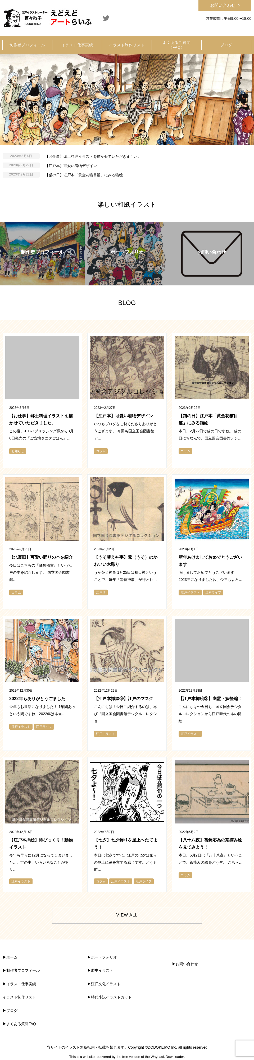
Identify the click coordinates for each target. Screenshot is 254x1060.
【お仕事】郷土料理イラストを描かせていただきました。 (93, 156)
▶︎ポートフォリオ (102, 957)
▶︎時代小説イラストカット (109, 997)
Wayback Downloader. (168, 1057)
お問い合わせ (222, 5)
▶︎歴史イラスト (100, 970)
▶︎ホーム (10, 957)
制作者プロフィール (23, 970)
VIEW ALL (127, 915)
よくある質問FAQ (21, 1024)
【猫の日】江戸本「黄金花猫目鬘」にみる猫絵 (84, 175)
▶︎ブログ (10, 1010)
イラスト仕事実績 (21, 984)
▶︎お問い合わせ (185, 964)
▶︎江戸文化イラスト (104, 984)
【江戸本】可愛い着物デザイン (71, 166)
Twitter (106, 18)
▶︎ (4, 970)
